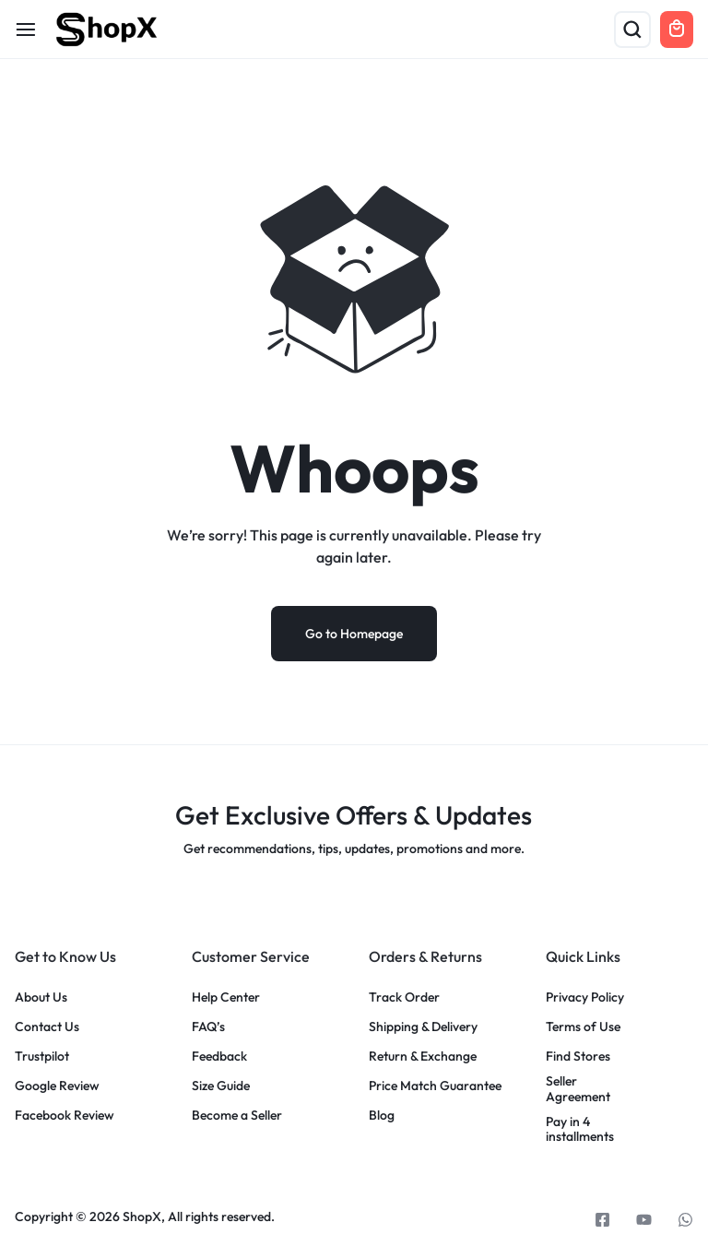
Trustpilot (42, 1057)
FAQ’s (208, 1028)
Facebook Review (64, 1116)
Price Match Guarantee (435, 1087)
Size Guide (221, 1087)
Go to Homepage (354, 634)
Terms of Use (583, 1028)
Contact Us (47, 1028)
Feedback (219, 1057)
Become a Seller (237, 1116)
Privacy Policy (585, 998)
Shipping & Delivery (423, 1028)
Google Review (57, 1087)
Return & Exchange (423, 1057)
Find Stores (578, 1057)
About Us (41, 998)
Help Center (226, 998)
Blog (382, 1116)
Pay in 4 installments (580, 1130)
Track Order (404, 998)
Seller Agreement (578, 1090)
